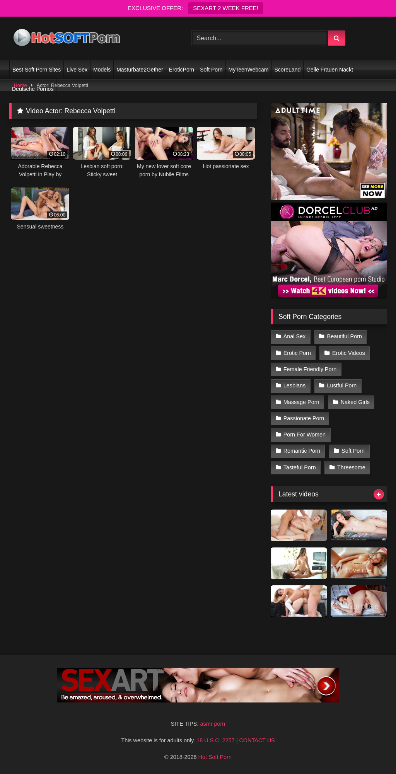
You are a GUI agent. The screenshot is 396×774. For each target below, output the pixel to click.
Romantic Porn (301, 451)
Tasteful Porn (299, 467)
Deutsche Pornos (32, 89)
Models (102, 69)
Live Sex (77, 69)
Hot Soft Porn (215, 757)
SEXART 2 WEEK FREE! (225, 8)
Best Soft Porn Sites (36, 69)
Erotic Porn (297, 353)
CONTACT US (257, 740)
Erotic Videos (348, 353)
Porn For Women (304, 434)
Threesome (351, 467)
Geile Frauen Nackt (329, 69)
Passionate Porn (303, 418)
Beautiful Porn (344, 336)
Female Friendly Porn (310, 369)
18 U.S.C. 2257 (215, 740)
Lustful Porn (342, 385)
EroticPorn (181, 69)
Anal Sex (294, 336)
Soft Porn (211, 69)
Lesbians (294, 385)
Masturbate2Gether (139, 69)
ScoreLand (288, 69)
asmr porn (212, 724)
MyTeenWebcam (249, 69)
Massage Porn (301, 402)
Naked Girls (355, 402)
